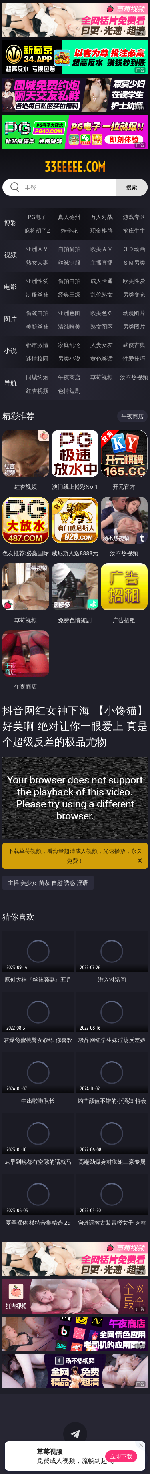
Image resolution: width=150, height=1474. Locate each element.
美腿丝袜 (37, 326)
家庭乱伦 (69, 345)
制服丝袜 (37, 294)
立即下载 (121, 1456)
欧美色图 (101, 313)
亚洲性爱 (37, 281)
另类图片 (134, 326)
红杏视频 (37, 390)
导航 (10, 382)
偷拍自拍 (69, 281)
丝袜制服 (69, 262)
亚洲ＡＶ (37, 249)
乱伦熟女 (101, 294)
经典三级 (69, 294)
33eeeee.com (75, 167)
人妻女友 (101, 345)
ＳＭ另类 (134, 262)
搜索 (131, 187)
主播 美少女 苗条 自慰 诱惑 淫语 (48, 882)
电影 (10, 286)
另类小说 (69, 358)
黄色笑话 (101, 358)
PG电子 (37, 217)
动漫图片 (134, 313)
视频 (10, 254)
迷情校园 (37, 358)
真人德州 (69, 217)
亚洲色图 (69, 313)
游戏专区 (134, 217)
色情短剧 (69, 390)
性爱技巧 (134, 358)
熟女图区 (101, 326)
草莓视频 (101, 377)
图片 (10, 318)
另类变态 (134, 294)
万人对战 (101, 217)
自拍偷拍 (69, 249)
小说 (10, 350)
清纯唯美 (69, 326)
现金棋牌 (101, 230)
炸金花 (69, 230)
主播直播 (101, 262)
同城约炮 (37, 377)
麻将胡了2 (37, 230)
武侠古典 (134, 345)
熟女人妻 (37, 262)
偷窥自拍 (37, 313)
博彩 (10, 222)
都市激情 (37, 345)
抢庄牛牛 (134, 230)
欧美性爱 (134, 281)
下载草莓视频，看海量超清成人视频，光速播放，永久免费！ (76, 856)
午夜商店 (69, 377)
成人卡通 (101, 281)
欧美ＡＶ (101, 249)
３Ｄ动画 (134, 249)
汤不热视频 (134, 377)
